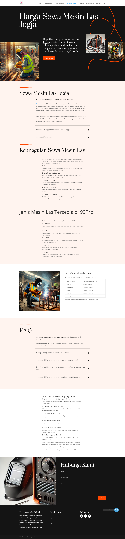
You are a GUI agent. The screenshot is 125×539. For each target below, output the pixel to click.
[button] (116, 510)
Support (52, 515)
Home (40, 3)
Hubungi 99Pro (49, 58)
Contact (82, 3)
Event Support (60, 3)
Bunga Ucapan (48, 3)
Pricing (52, 518)
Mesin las (38, 103)
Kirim (102, 497)
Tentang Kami (90, 3)
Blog (51, 521)
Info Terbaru (99, 3)
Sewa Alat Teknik (71, 3)
